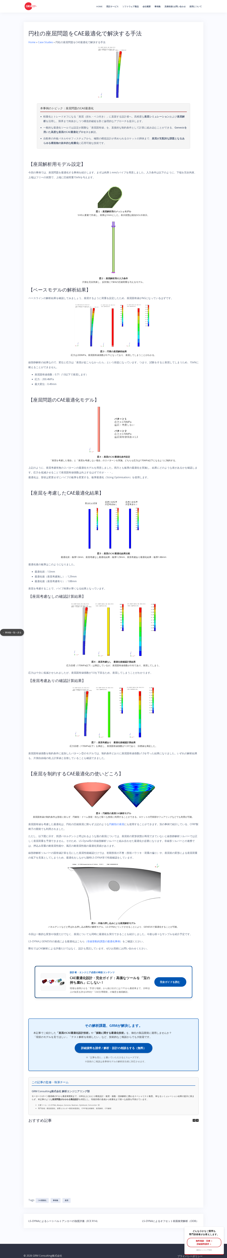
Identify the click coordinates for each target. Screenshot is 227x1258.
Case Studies (45, 42)
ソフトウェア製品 (130, 6)
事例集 (157, 6)
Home (99, 6)
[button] (197, 1120)
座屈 (66, 1194)
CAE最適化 (42, 1194)
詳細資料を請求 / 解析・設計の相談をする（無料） (113, 1048)
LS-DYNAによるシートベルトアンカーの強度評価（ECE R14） (63, 1215)
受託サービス (112, 6)
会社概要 (147, 6)
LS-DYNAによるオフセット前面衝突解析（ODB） (170, 1215)
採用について (195, 6)
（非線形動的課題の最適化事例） (103, 941)
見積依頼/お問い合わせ (175, 6)
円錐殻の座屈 (116, 824)
